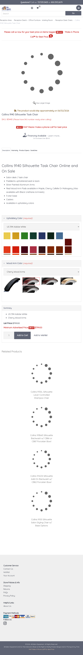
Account (33, 9)
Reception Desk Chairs (63, 20)
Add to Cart (22, 335)
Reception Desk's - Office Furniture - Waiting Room (33, 20)
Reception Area (6, 20)
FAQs (5, 592)
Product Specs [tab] (24, 150)
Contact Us (8, 569)
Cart (38, 8)
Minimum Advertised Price (19, 327)
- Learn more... (43, 135)
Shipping (7, 586)
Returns (6, 589)
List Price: (8, 323)
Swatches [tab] (33, 150)
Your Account (9, 575)
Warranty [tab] (14, 150)
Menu (79, 8)
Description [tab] (6, 150)
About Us (7, 606)
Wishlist (6, 572)
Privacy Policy (9, 596)
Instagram (5, 623)
